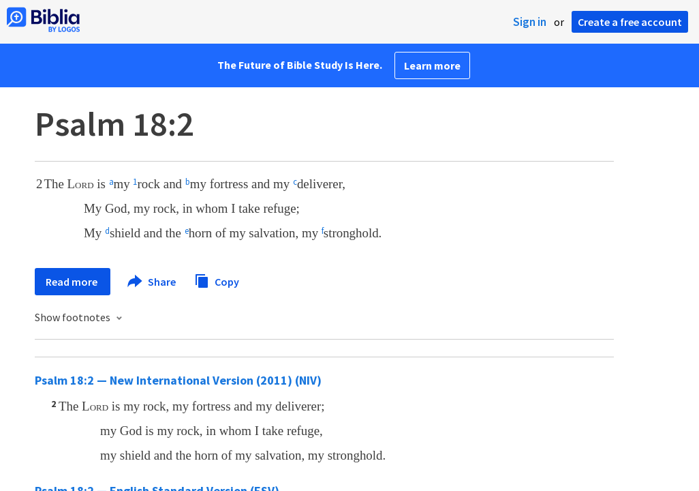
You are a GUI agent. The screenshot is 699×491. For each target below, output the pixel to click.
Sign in (529, 21)
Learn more (432, 65)
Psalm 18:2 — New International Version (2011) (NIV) (178, 380)
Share (152, 281)
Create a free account (630, 22)
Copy (216, 280)
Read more (72, 281)
